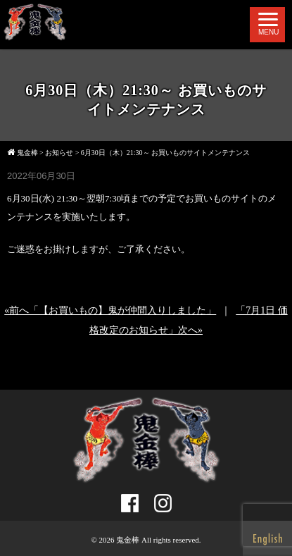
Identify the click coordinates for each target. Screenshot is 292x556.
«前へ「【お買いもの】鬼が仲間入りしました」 (110, 310)
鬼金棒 (127, 540)
